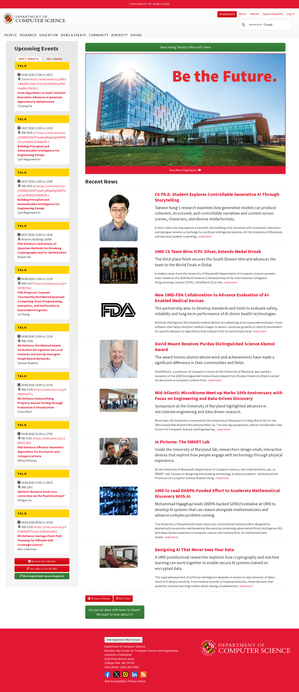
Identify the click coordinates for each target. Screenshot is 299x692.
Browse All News (99, 598)
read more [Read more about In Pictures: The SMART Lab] (222, 478)
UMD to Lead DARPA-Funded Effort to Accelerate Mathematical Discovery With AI (217, 493)
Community (98, 35)
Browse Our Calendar (42, 561)
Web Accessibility (115, 681)
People (10, 35)
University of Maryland (149, 4)
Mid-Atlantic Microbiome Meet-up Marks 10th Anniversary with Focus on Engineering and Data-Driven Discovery (218, 395)
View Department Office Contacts (123, 639)
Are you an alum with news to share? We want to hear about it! (114, 612)
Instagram (125, 674)
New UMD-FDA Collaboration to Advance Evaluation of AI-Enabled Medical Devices (212, 297)
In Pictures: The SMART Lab (182, 442)
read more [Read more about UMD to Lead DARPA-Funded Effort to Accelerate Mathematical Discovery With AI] (171, 537)
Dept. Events (30, 59)
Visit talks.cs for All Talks (42, 568)
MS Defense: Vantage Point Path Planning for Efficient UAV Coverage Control (40, 540)
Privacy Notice (136, 681)
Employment (227, 14)
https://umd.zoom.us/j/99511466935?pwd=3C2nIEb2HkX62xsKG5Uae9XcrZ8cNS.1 (42, 83)
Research (28, 35)
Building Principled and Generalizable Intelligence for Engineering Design (38, 150)
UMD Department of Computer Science (34, 18)
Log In (290, 13)
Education (48, 35)
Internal (254, 13)
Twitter (116, 674)
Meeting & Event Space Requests (42, 576)
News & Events (73, 35)
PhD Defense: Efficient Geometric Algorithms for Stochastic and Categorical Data (41, 451)
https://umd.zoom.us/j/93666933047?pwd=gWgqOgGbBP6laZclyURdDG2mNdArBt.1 (42, 137)
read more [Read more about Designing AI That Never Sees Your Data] (245, 586)
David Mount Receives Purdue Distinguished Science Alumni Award (215, 346)
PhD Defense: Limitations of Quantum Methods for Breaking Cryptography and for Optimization (42, 248)
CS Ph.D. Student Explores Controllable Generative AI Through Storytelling (217, 197)
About (242, 13)
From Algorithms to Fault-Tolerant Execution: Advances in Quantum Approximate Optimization (41, 97)
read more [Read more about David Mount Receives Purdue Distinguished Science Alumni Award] (214, 380)
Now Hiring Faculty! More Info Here (185, 47)
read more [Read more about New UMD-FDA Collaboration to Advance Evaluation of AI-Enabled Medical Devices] (259, 331)
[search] (264, 25)
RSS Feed (123, 598)
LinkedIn (134, 674)
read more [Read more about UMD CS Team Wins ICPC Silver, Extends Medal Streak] (230, 282)
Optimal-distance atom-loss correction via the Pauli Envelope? (41, 494)
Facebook (107, 674)
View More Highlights (185, 170)
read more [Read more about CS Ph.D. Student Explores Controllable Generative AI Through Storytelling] (204, 236)
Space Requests (273, 13)
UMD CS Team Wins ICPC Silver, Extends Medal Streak (208, 251)
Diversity (119, 35)
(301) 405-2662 (129, 667)
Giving (136, 35)
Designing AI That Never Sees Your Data (194, 549)
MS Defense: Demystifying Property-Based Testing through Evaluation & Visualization (40, 403)
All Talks (54, 59)
